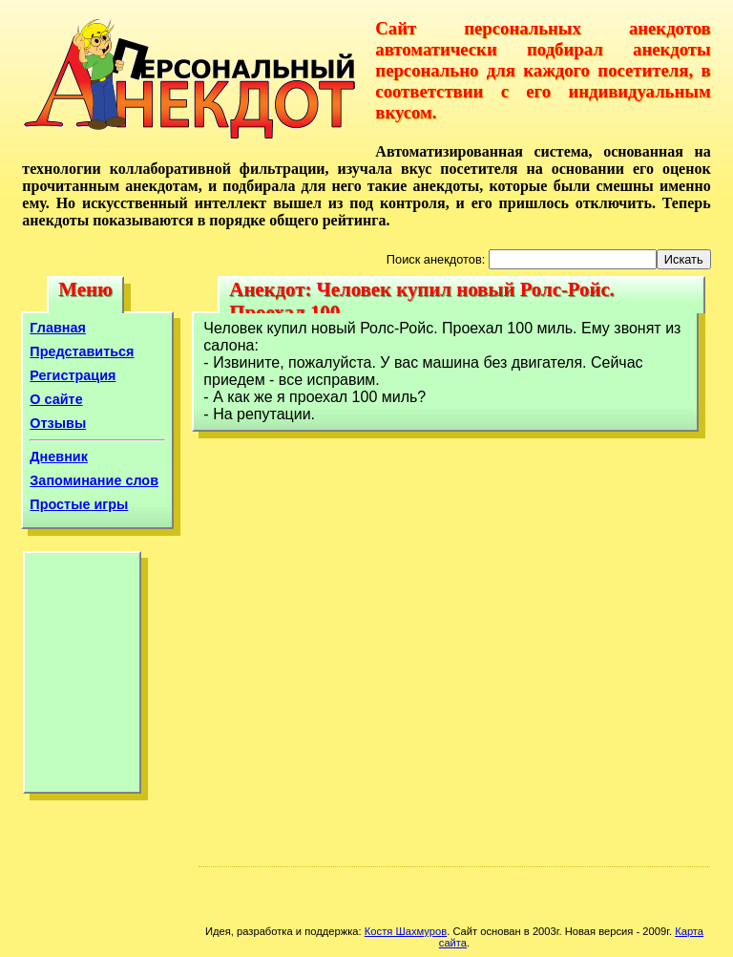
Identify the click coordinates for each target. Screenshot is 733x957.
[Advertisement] (82, 677)
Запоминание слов (94, 480)
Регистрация (72, 375)
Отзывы (58, 423)
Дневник (59, 456)
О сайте (56, 399)
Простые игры (79, 504)
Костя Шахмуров (406, 931)
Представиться (82, 351)
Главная (58, 327)
